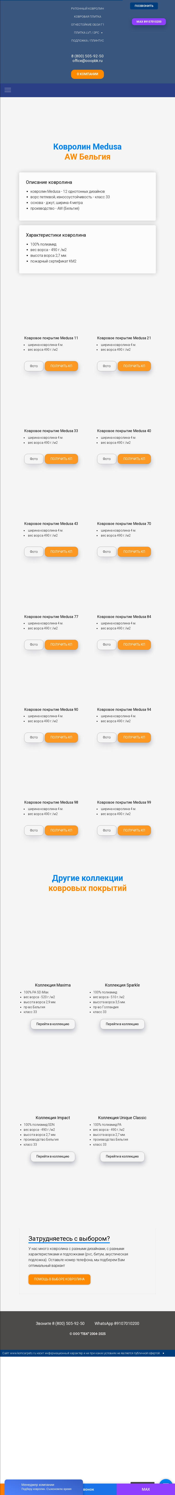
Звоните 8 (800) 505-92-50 (60, 1366)
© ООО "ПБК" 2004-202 (86, 1377)
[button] (149, 21)
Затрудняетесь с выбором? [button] (69, 1282)
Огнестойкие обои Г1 (87, 24)
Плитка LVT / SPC (87, 32)
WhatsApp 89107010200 (117, 1366)
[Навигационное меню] (8, 90)
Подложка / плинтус (87, 40)
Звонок (87, 1489)
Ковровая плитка (87, 16)
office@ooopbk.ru (87, 60)
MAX (146, 1489)
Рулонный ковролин (87, 8)
